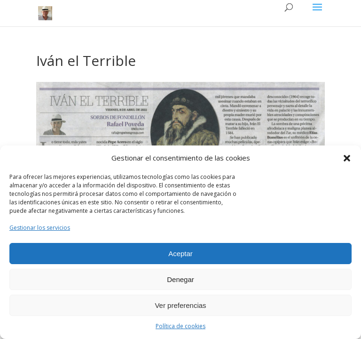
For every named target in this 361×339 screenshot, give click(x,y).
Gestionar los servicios (39, 228)
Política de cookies (180, 326)
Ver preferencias (180, 305)
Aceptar (180, 254)
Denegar (180, 279)
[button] (347, 158)
